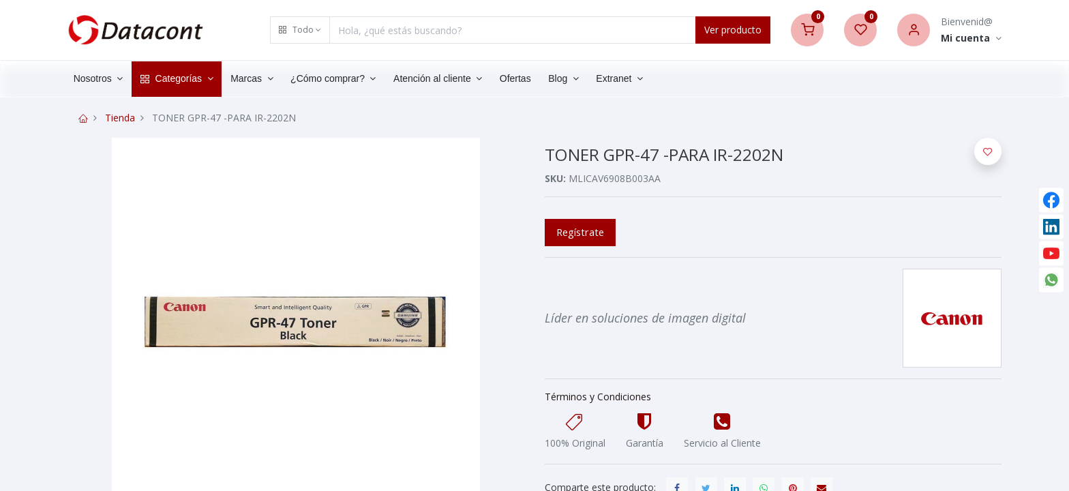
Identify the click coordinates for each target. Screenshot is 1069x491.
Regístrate (580, 232)
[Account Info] (971, 38)
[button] (300, 30)
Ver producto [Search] (733, 29)
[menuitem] (518, 79)
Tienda (120, 117)
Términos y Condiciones (598, 396)
